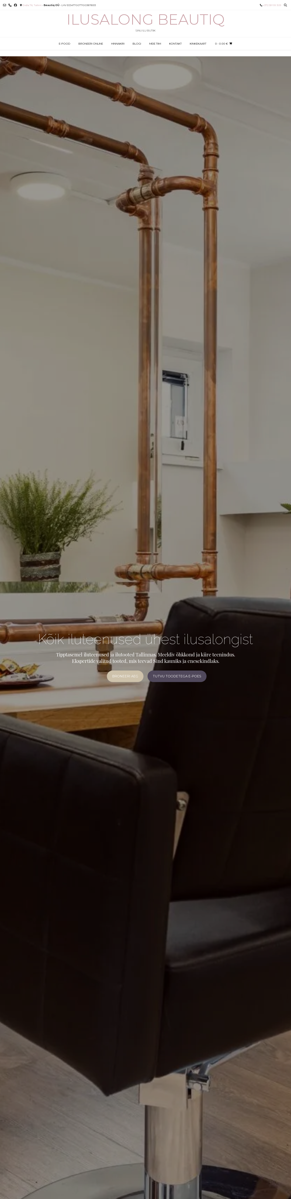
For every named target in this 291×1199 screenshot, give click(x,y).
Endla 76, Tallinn (32, 5)
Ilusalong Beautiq (145, 19)
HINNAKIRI (117, 43)
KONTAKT (175, 43)
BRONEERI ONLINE (90, 43)
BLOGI (137, 43)
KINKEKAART (198, 43)
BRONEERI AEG (125, 676)
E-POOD (64, 43)
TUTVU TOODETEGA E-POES (177, 676)
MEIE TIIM (155, 43)
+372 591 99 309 (272, 5)
